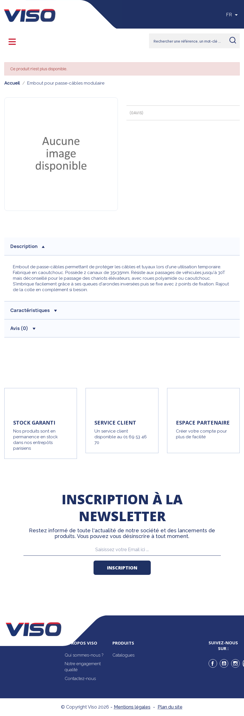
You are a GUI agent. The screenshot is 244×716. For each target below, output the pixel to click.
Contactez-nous (80, 678)
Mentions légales (132, 707)
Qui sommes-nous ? (84, 655)
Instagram (235, 663)
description (27, 246)
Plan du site (170, 707)
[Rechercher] (194, 40)
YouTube (224, 663)
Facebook (213, 663)
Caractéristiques (33, 310)
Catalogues (123, 655)
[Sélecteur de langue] (233, 14)
